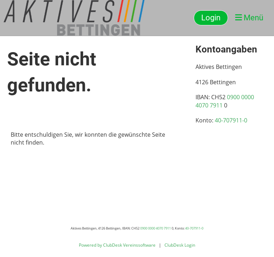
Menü (249, 17)
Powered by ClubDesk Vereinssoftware (117, 245)
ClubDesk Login (179, 245)
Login (210, 17)
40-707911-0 (231, 120)
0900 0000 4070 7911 (155, 228)
